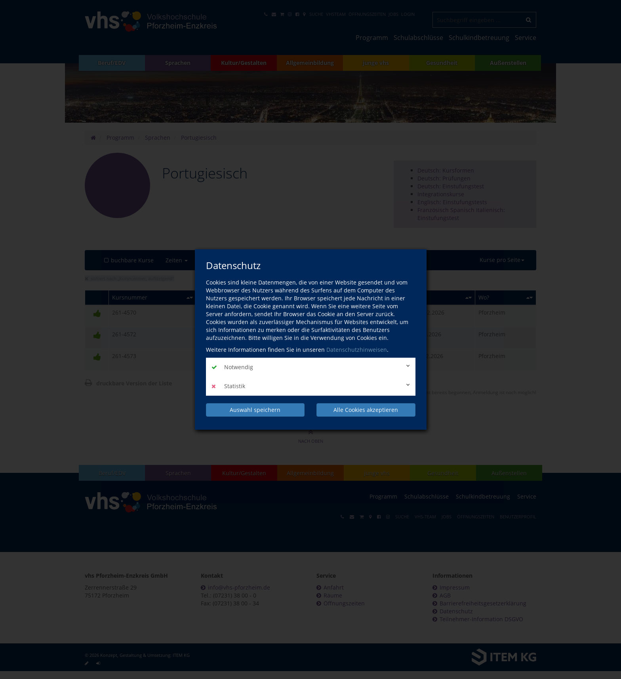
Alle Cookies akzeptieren (365, 409)
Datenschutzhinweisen (356, 349)
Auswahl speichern (255, 409)
